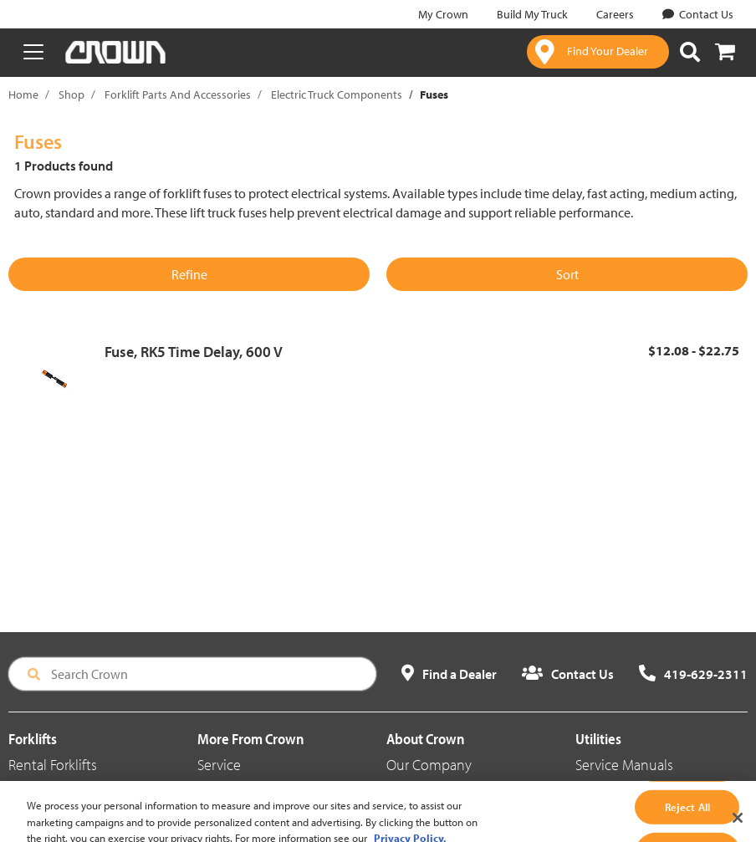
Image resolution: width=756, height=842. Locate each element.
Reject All (687, 819)
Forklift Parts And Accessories (178, 94)
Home (23, 94)
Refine (189, 274)
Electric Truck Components (336, 94)
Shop (71, 94)
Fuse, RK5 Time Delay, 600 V (194, 351)
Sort (567, 274)
